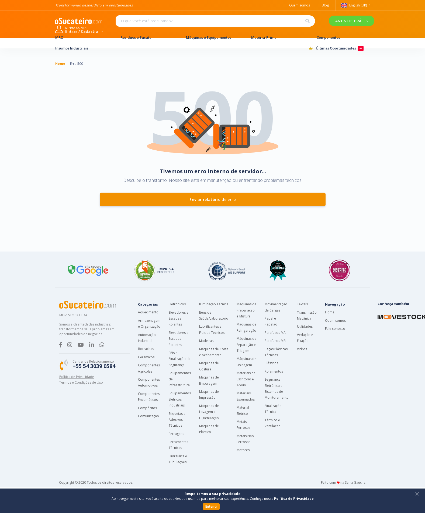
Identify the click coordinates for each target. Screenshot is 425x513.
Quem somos (335, 320)
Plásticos (271, 363)
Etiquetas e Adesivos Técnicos (177, 419)
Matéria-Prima (278, 37)
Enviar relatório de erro (213, 199)
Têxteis (302, 304)
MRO (82, 37)
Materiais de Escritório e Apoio (246, 379)
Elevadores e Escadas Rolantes (178, 318)
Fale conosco (335, 328)
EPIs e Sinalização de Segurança (180, 359)
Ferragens (176, 433)
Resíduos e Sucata (147, 37)
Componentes (343, 37)
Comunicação (148, 416)
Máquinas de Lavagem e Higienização (209, 412)
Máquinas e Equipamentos (212, 37)
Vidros (302, 349)
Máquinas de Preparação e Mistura (246, 310)
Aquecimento (148, 312)
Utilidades (305, 326)
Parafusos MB (275, 340)
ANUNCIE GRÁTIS (287, 24)
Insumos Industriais (82, 48)
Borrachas (146, 348)
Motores (243, 450)
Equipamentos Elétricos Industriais (180, 399)
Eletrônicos (177, 304)
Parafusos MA (275, 332)
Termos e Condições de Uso (81, 382)
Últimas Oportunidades (339, 48)
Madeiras (206, 340)
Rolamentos (274, 371)
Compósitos (147, 408)
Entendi (211, 506)
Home (329, 312)
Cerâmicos (146, 357)
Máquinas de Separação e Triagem (246, 344)
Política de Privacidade (76, 376)
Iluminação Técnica (213, 304)
